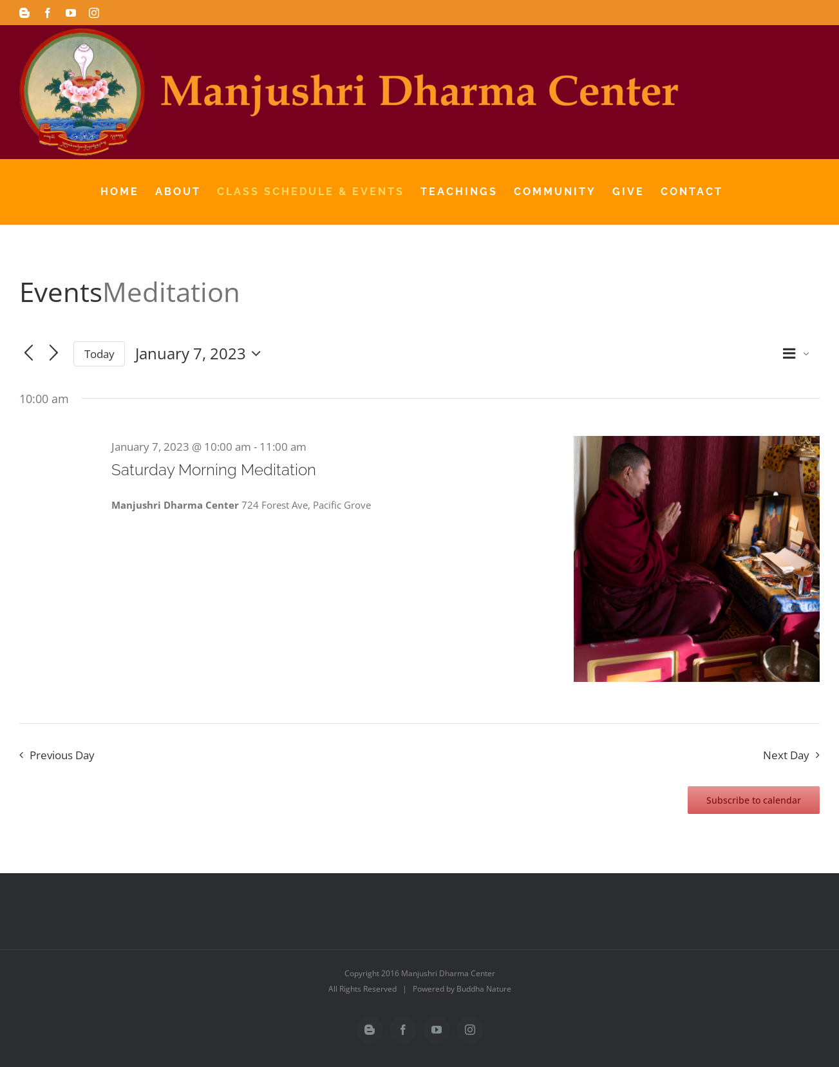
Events (60, 291)
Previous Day (62, 755)
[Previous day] (28, 354)
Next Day (786, 755)
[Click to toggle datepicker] (201, 353)
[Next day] (53, 354)
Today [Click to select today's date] (99, 353)
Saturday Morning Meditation (213, 469)
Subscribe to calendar (753, 800)
